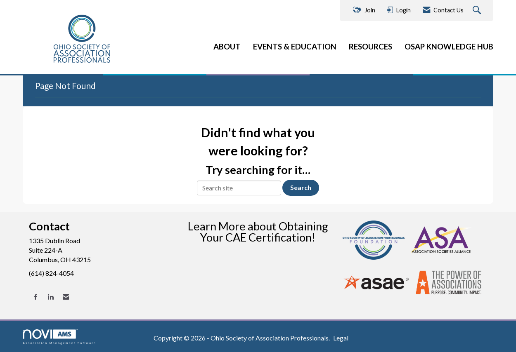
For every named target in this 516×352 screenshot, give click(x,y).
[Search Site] (478, 10)
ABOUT (227, 46)
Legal (340, 338)
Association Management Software (59, 337)
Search (300, 187)
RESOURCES (370, 46)
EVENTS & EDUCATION (294, 46)
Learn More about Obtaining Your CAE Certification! (258, 231)
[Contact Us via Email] (66, 297)
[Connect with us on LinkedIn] (50, 297)
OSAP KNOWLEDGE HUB (449, 46)
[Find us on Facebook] (36, 297)
